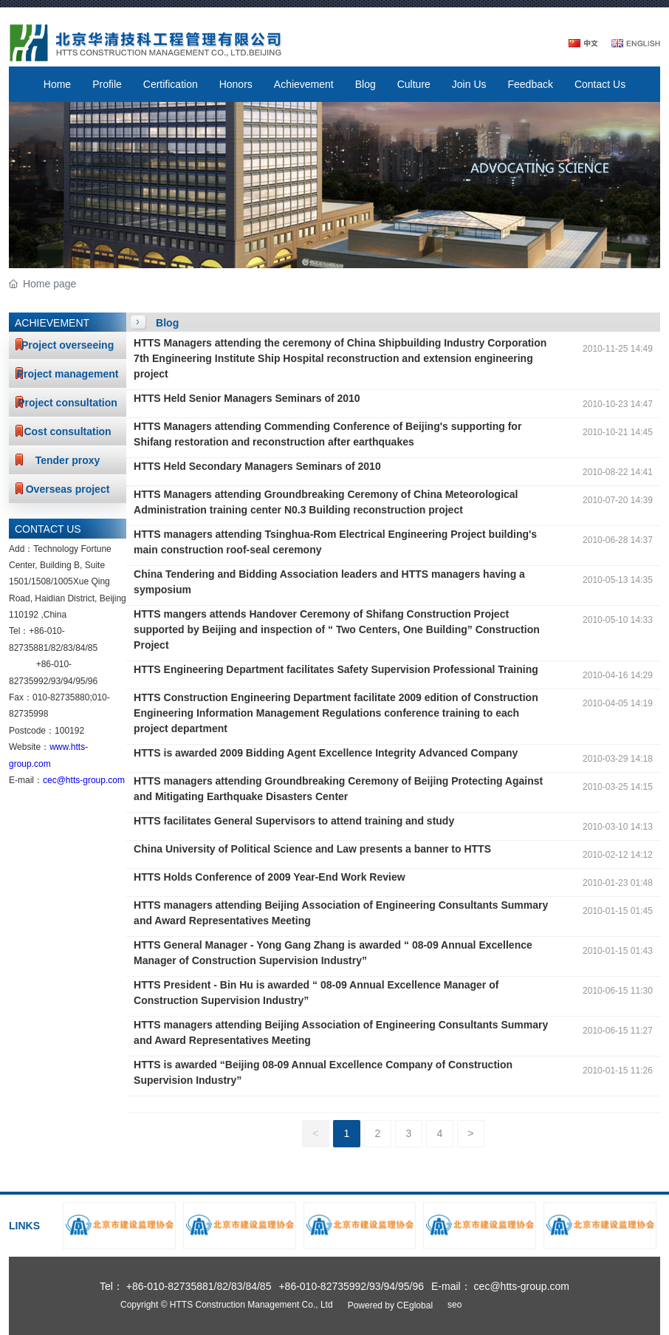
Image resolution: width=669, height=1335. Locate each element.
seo (454, 1305)
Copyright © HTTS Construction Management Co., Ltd (226, 1305)
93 (56, 681)
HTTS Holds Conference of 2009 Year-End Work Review (269, 877)
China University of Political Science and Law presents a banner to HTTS (312, 849)
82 (56, 648)
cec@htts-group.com (84, 780)
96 (92, 681)
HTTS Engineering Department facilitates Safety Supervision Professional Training (336, 669)
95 (80, 681)
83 (67, 648)
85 (92, 648)
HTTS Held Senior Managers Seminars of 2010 (247, 398)
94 (67, 681)
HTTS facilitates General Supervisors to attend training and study (294, 821)
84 (80, 648)
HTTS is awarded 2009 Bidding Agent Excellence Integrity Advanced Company (326, 753)
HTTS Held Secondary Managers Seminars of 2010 (257, 466)
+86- (38, 631)
